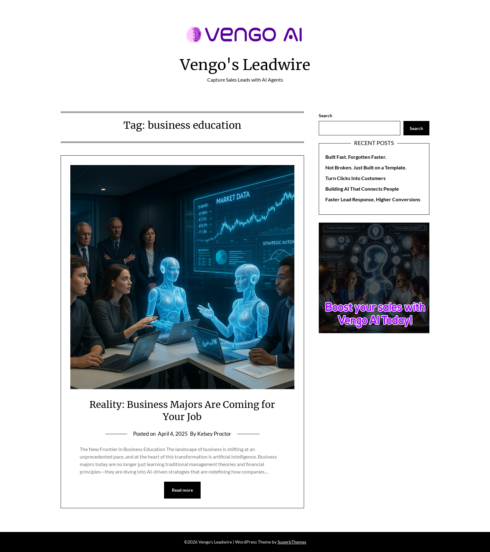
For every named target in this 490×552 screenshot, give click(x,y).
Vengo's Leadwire (245, 64)
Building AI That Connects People (362, 189)
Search (325, 115)
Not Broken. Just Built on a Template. (366, 167)
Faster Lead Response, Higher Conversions (372, 199)
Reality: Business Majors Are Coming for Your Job (182, 411)
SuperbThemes (292, 541)
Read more (182, 490)
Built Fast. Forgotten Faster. (356, 157)
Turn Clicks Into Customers (355, 178)
